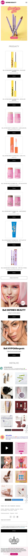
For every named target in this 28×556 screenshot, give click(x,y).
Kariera (21, 509)
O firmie (2, 509)
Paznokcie (12, 506)
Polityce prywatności (17, 551)
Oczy (6, 506)
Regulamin (12, 513)
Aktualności (7, 509)
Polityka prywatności (5, 513)
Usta (8, 506)
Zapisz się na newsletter (6, 519)
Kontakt (15, 510)
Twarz (2, 506)
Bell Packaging (4, 510)
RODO (16, 513)
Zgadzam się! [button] (13, 554)
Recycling (17, 509)
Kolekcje (18, 506)
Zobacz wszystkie (14, 277)
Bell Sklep (12, 509)
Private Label (10, 510)
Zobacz (14, 76)
